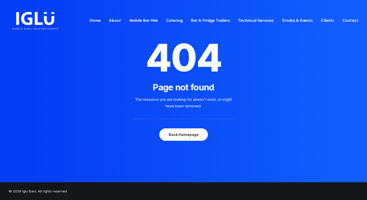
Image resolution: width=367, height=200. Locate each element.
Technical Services (256, 20)
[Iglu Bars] (35, 20)
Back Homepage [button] (184, 134)
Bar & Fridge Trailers (210, 20)
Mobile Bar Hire (143, 20)
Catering (174, 20)
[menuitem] (97, 20)
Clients (327, 20)
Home (95, 20)
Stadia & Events (297, 20)
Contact (350, 20)
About (115, 20)
